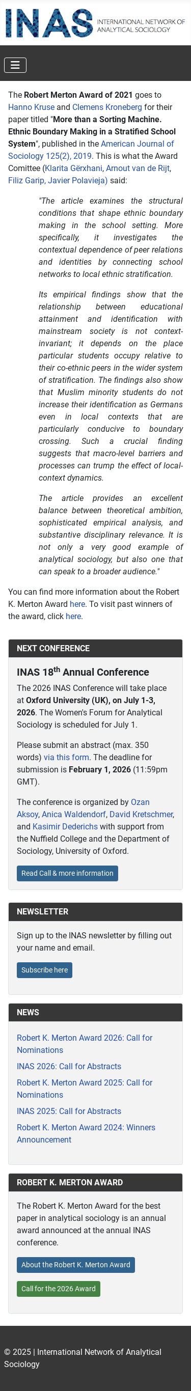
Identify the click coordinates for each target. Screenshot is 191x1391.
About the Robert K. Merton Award (75, 1265)
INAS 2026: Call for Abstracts (69, 1066)
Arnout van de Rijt (138, 168)
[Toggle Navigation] (15, 65)
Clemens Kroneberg (107, 107)
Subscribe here (44, 970)
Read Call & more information (67, 873)
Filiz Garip (26, 180)
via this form (66, 757)
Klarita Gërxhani (73, 168)
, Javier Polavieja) (76, 180)
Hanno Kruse (31, 107)
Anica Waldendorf (74, 814)
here (77, 604)
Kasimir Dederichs (65, 826)
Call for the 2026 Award (58, 1289)
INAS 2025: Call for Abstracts (69, 1111)
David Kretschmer (141, 814)
